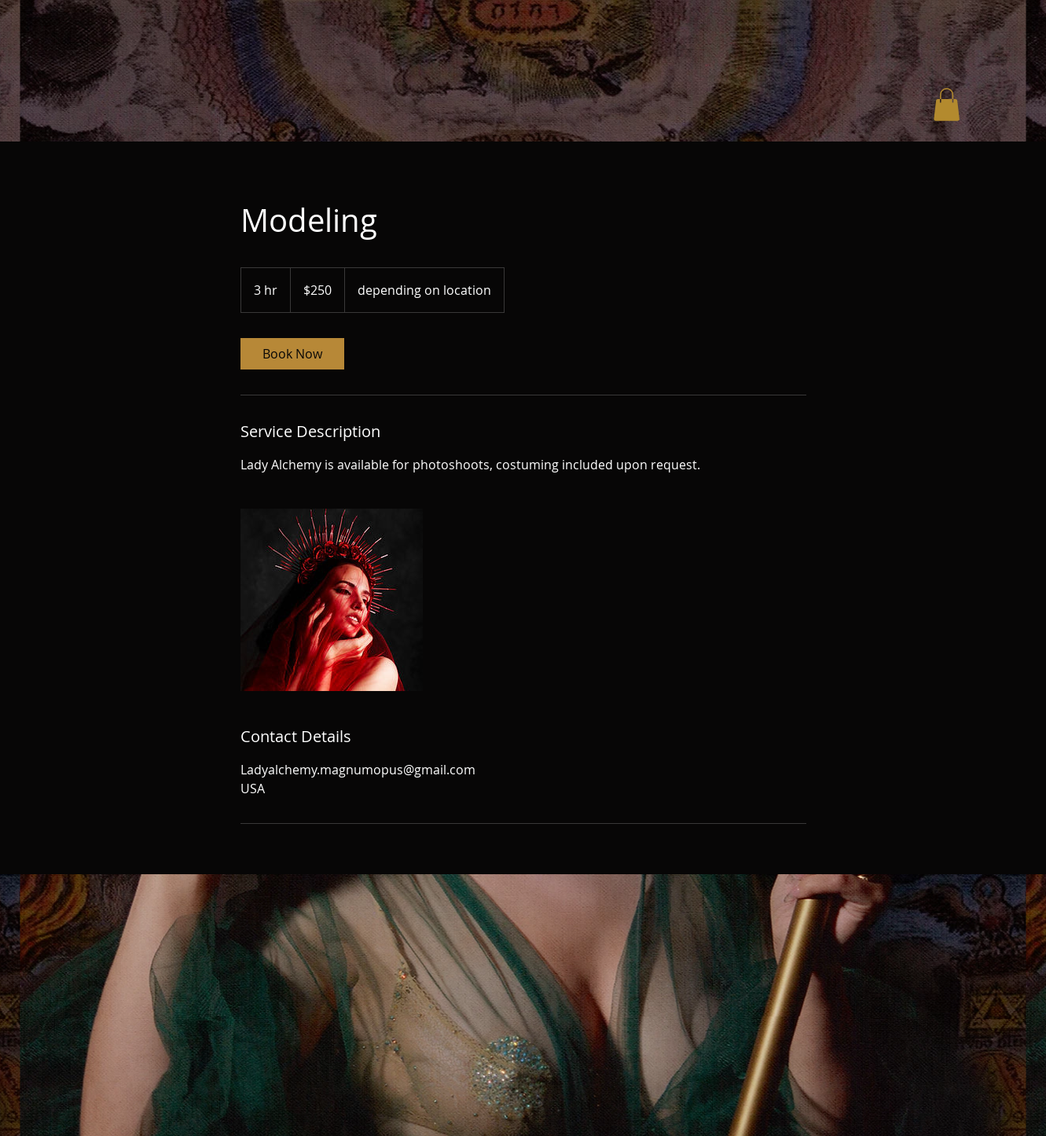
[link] (292, 353)
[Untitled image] (331, 600)
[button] (946, 104)
